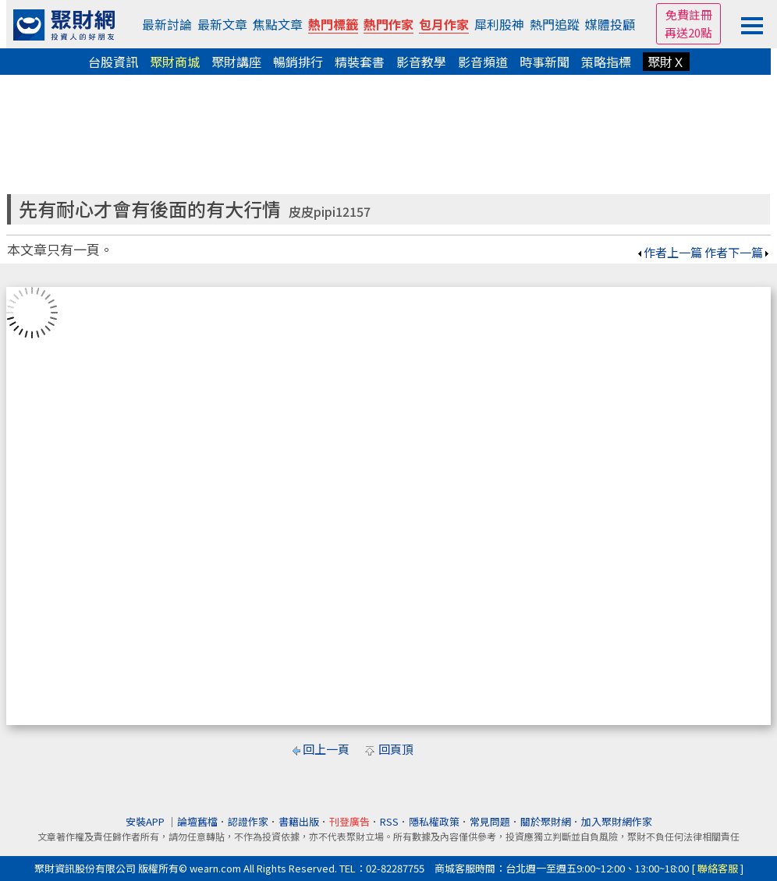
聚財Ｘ (666, 61)
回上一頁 (326, 749)
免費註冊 (688, 14)
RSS (389, 821)
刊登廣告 (349, 821)
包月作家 (444, 24)
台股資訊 (113, 61)
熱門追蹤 (555, 24)
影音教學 (421, 61)
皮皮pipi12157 (330, 211)
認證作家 (248, 821)
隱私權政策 (434, 821)
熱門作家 (388, 24)
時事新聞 (544, 61)
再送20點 (688, 32)
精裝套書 (360, 61)
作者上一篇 (669, 252)
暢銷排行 (298, 61)
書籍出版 (299, 821)
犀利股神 (499, 24)
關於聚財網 (545, 821)
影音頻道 (483, 61)
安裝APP (146, 821)
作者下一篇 (737, 252)
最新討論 (167, 24)
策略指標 (606, 61)
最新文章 (222, 24)
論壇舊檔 (197, 821)
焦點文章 (278, 24)
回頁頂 (395, 749)
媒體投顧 (610, 24)
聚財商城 (175, 61)
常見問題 (490, 821)
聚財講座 (236, 61)
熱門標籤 (333, 24)
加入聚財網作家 (616, 821)
